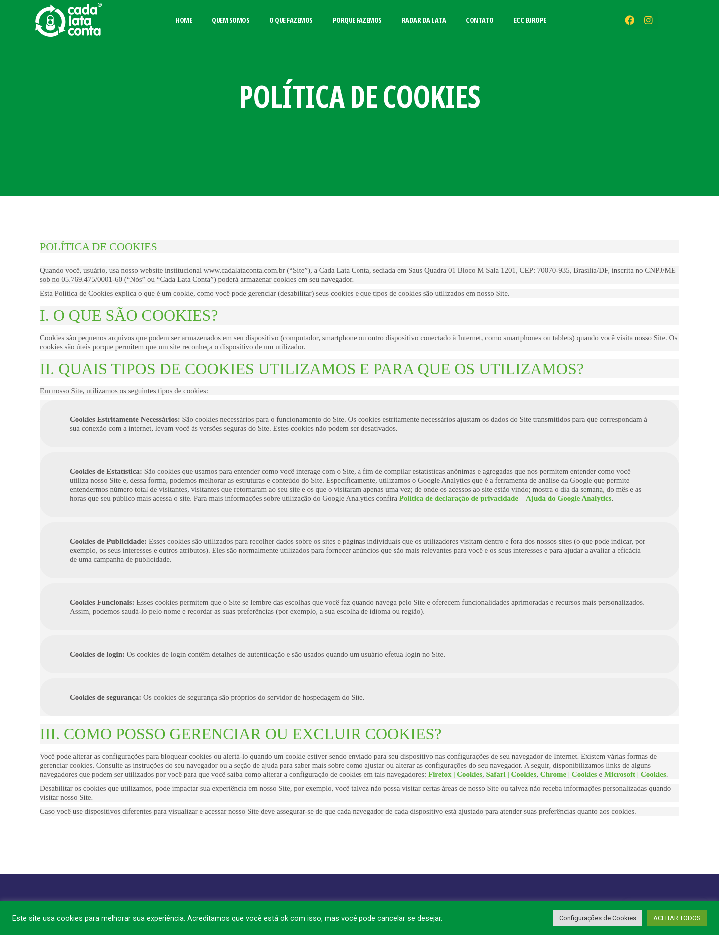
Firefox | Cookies (455, 774)
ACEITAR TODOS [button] (677, 918)
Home (183, 20)
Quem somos (230, 20)
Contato (480, 20)
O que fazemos (291, 20)
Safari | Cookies (511, 774)
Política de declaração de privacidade (458, 498)
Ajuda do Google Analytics (568, 498)
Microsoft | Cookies (635, 774)
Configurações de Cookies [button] (597, 918)
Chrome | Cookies (568, 774)
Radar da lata (424, 20)
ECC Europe (530, 20)
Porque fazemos (357, 20)
